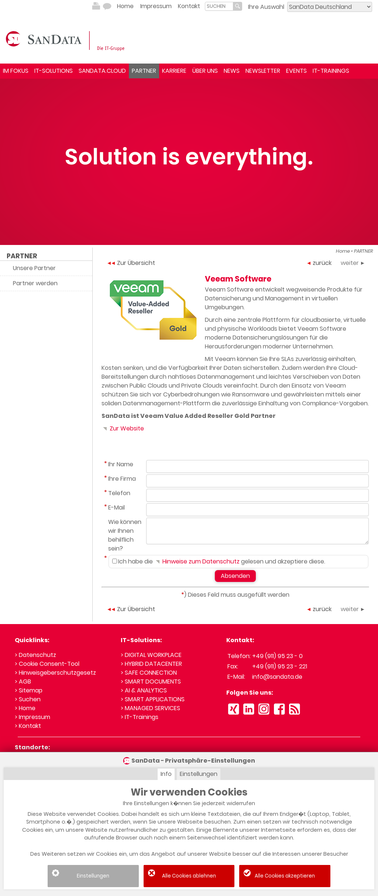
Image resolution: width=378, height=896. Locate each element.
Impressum (156, 6)
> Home (25, 708)
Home (125, 6)
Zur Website (123, 428)
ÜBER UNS (205, 71)
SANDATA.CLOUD (102, 71)
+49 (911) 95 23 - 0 (277, 656)
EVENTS (296, 71)
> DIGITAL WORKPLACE (151, 655)
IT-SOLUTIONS (53, 71)
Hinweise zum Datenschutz (197, 561)
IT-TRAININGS (331, 71)
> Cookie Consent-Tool (47, 664)
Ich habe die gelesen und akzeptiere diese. (218, 561)
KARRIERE (174, 71)
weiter (352, 263)
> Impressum (32, 717)
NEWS (232, 71)
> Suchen (28, 699)
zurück (319, 263)
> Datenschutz (35, 655)
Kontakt (189, 6)
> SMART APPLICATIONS (153, 699)
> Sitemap (28, 690)
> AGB (23, 681)
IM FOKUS (15, 71)
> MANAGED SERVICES (150, 708)
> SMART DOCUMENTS (151, 681)
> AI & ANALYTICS (144, 690)
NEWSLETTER (262, 71)
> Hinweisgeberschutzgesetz (55, 672)
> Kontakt (28, 726)
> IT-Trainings (139, 717)
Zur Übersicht (131, 263)
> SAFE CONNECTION (149, 672)
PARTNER (144, 71)
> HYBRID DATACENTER (151, 664)
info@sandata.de (277, 676)
